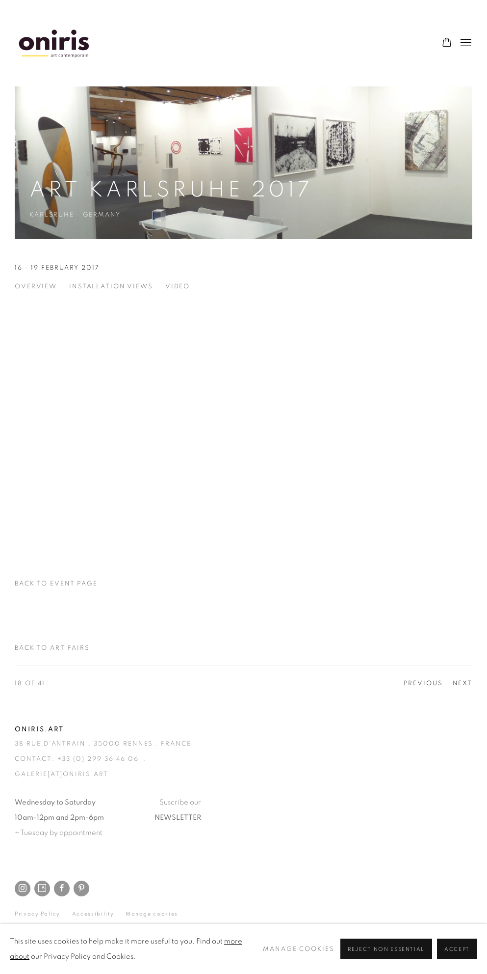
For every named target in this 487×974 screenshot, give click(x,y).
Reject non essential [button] (386, 949)
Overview (36, 286)
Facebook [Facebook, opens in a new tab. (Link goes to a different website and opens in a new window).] (62, 888)
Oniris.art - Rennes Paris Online (54, 43)
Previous (423, 683)
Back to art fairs (52, 648)
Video (177, 286)
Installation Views (111, 286)
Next (463, 683)
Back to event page (56, 584)
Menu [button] (465, 43)
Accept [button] (457, 949)
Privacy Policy (37, 914)
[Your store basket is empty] (447, 43)
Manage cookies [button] (152, 914)
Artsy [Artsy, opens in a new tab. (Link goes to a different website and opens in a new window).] (42, 888)
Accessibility (93, 914)
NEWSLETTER (177, 817)
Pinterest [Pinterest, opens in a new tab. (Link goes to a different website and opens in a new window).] (81, 888)
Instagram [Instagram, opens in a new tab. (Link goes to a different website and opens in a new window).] (22, 888)
